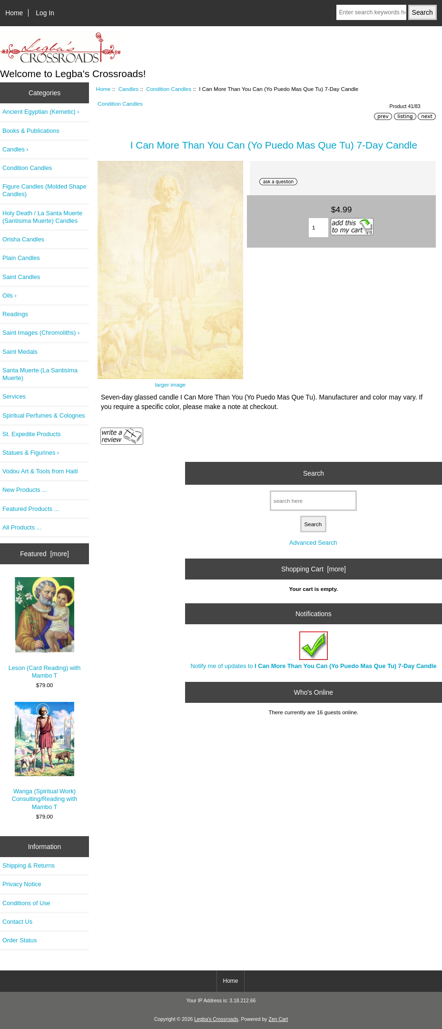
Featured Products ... (30, 508)
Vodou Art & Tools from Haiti (40, 471)
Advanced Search (313, 542)
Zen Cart (278, 1019)
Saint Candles (21, 276)
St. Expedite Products (31, 434)
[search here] (313, 500)
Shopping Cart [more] (313, 569)
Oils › (9, 295)
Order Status (19, 940)
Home (14, 13)
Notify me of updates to (313, 650)
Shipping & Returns (28, 865)
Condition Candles (168, 89)
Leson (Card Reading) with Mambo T (45, 628)
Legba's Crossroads (216, 1019)
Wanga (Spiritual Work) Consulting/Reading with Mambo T (45, 756)
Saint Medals (20, 351)
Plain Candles (21, 257)
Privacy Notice (21, 884)
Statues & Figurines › (30, 452)
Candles (128, 89)
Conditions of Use (26, 903)
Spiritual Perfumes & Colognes (43, 415)
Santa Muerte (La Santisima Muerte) (40, 374)
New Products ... (24, 489)
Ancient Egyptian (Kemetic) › (40, 111)
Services (14, 396)
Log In (45, 13)
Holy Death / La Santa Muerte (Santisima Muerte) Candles (42, 217)
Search (313, 473)
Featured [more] (44, 554)
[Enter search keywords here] (371, 12)
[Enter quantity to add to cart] (318, 227)
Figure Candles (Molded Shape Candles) (44, 190)
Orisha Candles (23, 239)
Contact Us (17, 921)
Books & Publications (30, 130)
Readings (15, 314)
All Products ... (21, 527)
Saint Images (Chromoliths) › (40, 332)
